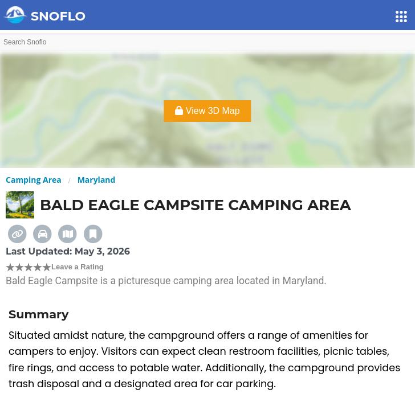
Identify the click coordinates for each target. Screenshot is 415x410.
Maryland (97, 179)
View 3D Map (207, 111)
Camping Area (34, 179)
